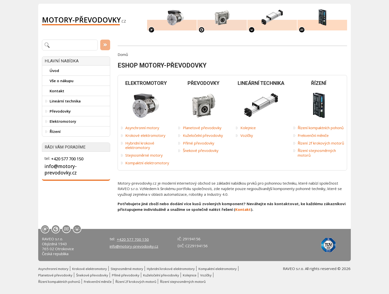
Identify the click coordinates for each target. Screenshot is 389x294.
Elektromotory (63, 121)
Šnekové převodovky (201, 150)
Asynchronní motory (142, 127)
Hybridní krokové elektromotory (139, 145)
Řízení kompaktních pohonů (321, 127)
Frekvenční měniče (313, 135)
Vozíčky (246, 135)
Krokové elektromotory (145, 135)
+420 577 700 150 (67, 159)
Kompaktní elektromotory (147, 163)
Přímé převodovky (198, 143)
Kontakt (57, 90)
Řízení (55, 131)
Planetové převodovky (202, 127)
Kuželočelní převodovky (203, 135)
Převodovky (60, 111)
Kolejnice (248, 127)
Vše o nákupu (61, 80)
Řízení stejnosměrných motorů (317, 153)
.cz (84, 19)
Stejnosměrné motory (144, 155)
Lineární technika (65, 100)
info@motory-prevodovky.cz (60, 169)
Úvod (54, 70)
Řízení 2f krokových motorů (321, 143)
